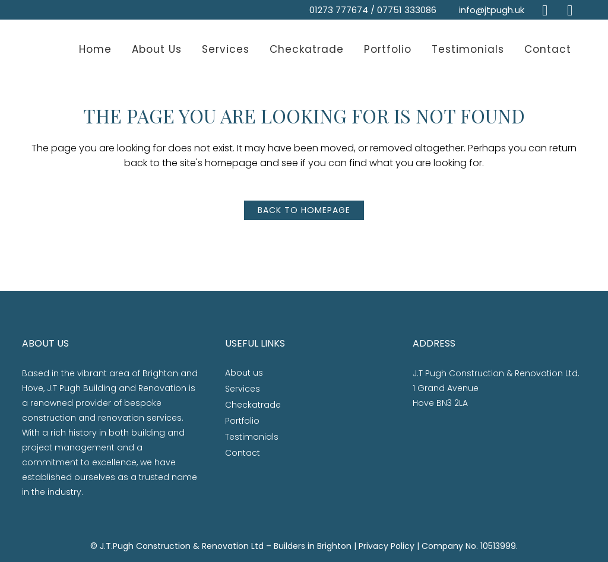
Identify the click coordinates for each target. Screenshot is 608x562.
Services (242, 389)
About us (244, 373)
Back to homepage (304, 210)
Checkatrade (253, 405)
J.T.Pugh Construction (145, 546)
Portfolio (242, 421)
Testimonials (251, 437)
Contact (242, 453)
